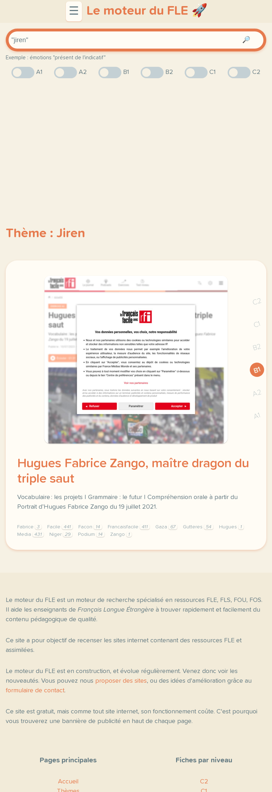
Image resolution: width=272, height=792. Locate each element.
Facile (60, 526)
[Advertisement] (136, 140)
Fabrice (29, 526)
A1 (257, 416)
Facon (90, 526)
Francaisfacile (129, 526)
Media (30, 534)
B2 (257, 347)
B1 (257, 369)
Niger (60, 534)
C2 (257, 302)
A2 (257, 393)
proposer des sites (121, 681)
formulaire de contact (35, 690)
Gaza (166, 526)
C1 (257, 324)
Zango (121, 534)
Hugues (231, 526)
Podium (91, 534)
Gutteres (198, 526)
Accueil (68, 781)
